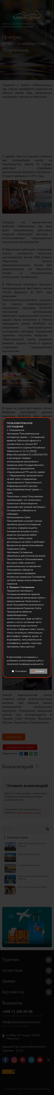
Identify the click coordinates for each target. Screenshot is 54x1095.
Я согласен (21, 671)
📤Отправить (38, 671)
